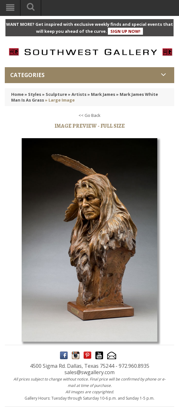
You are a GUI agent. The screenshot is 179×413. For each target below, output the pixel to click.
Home (17, 94)
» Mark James (101, 94)
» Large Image (60, 100)
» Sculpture (54, 94)
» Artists (77, 94)
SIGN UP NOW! (125, 31)
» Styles (33, 94)
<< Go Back (89, 115)
